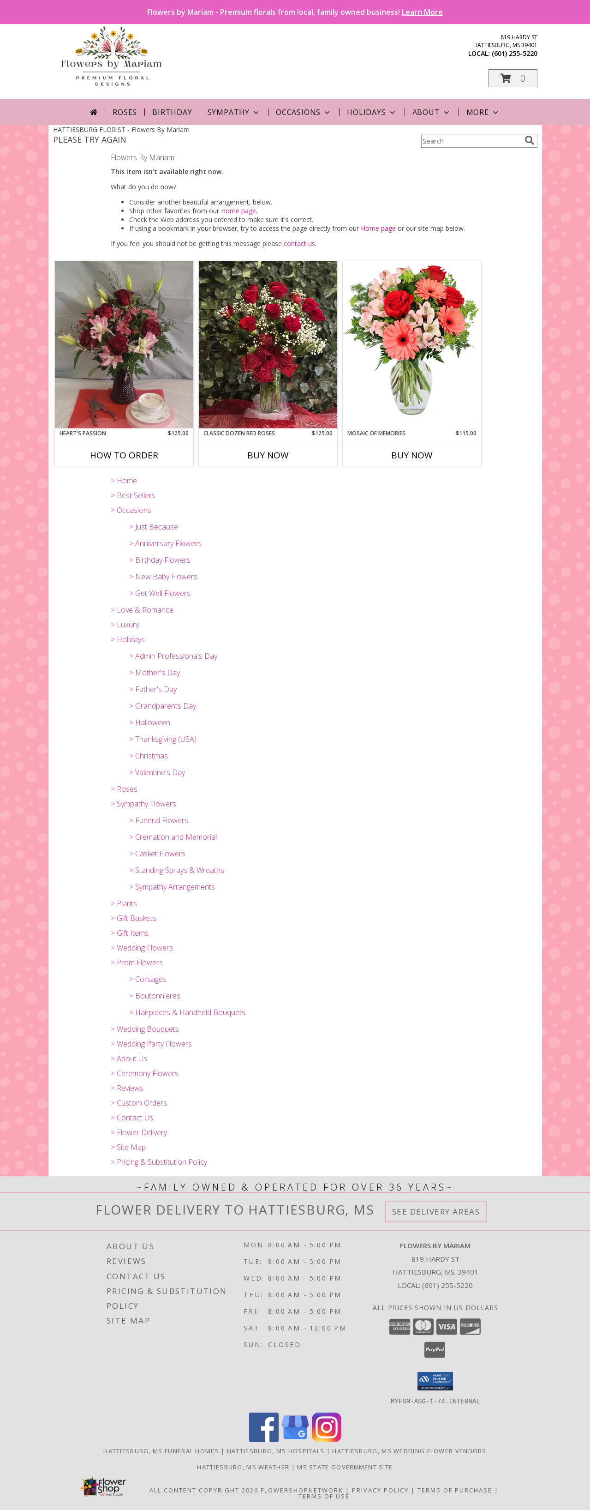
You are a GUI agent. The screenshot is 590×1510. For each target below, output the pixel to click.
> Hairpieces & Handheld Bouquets (187, 1012)
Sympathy (234, 112)
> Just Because (153, 527)
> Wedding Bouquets (145, 1029)
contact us (299, 243)
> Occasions (131, 510)
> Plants (124, 903)
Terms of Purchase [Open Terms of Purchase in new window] (454, 1490)
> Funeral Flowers (158, 820)
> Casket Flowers (157, 853)
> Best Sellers (133, 495)
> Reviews (127, 1088)
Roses (125, 112)
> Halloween (149, 722)
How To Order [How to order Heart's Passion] (124, 455)
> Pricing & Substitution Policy (159, 1162)
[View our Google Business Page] (295, 1439)
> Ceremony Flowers (145, 1073)
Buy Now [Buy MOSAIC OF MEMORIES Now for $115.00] (412, 455)
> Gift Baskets (133, 918)
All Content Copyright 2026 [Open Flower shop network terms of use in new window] (203, 1490)
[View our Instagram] (326, 1439)
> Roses (124, 789)
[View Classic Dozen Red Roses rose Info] (268, 344)
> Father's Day (153, 689)
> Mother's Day (154, 673)
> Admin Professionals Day (173, 656)
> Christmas (148, 756)
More (483, 112)
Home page (238, 210)
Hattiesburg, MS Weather (243, 1466)
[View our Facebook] (264, 1439)
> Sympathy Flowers (143, 804)
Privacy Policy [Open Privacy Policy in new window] (380, 1490)
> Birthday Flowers (160, 560)
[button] (513, 78)
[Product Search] (471, 140)
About (431, 112)
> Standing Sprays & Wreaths (176, 870)
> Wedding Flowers (142, 948)
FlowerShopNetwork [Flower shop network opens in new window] (302, 1490)
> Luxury (125, 625)
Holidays (372, 112)
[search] (529, 140)
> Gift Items (130, 933)
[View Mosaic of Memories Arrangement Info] (412, 344)
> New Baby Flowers (163, 577)
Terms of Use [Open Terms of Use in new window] (324, 1496)
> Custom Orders (139, 1103)
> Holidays (128, 639)
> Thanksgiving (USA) (163, 739)
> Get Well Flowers (160, 593)
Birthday (172, 112)
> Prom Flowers (137, 962)
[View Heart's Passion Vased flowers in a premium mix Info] (124, 344)
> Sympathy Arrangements (172, 887)
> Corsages (148, 979)
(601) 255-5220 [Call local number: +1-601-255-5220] (514, 53)
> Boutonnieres (154, 996)
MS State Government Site (345, 1466)
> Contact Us (132, 1118)
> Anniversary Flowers (165, 543)
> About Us (129, 1058)
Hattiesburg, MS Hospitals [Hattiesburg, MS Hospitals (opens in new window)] (276, 1450)
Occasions (304, 112)
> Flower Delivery (139, 1132)
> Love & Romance (142, 610)
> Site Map (128, 1147)
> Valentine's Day (157, 772)
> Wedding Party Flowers (151, 1044)
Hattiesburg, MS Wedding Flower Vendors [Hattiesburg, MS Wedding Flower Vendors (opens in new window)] (409, 1450)
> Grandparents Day (162, 706)
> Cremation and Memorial (173, 837)
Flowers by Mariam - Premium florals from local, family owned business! (295, 12)
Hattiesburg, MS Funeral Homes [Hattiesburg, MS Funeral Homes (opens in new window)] (161, 1450)
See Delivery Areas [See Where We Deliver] (436, 1211)
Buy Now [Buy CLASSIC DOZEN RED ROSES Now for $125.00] (268, 455)
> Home (124, 480)
